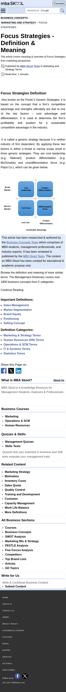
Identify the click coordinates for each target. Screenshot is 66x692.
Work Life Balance (17, 507)
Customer (11, 498)
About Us (58, 380)
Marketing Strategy (17, 471)
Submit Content (15, 586)
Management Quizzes (19, 441)
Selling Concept (14, 323)
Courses (59, 3)
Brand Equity (12, 314)
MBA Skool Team (30, 66)
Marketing (11, 416)
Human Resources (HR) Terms (24, 339)
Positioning (11, 318)
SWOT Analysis (15, 536)
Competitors (13, 554)
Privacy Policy (10, 624)
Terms (5, 617)
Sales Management (16, 305)
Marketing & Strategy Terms (22, 335)
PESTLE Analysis (16, 545)
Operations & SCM (17, 420)
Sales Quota (13, 485)
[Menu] (4, 10)
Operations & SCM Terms (20, 344)
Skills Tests (12, 446)
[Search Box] (43, 10)
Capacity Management (19, 503)
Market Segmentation (18, 309)
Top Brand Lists (15, 559)
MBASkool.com (18, 682)
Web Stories (8, 670)
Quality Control (15, 489)
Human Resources (17, 425)
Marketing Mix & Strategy (22, 541)
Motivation (12, 476)
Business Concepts (18, 532)
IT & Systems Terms (17, 348)
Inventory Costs (15, 480)
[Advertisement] (33, 83)
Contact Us (8, 611)
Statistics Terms (14, 353)
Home (5, 597)
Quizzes (6, 650)
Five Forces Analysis (19, 550)
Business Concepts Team (22, 242)
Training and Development (22, 494)
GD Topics (12, 568)
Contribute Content (13, 630)
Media (5, 644)
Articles (10, 563)
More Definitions (16, 512)
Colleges (7, 637)
